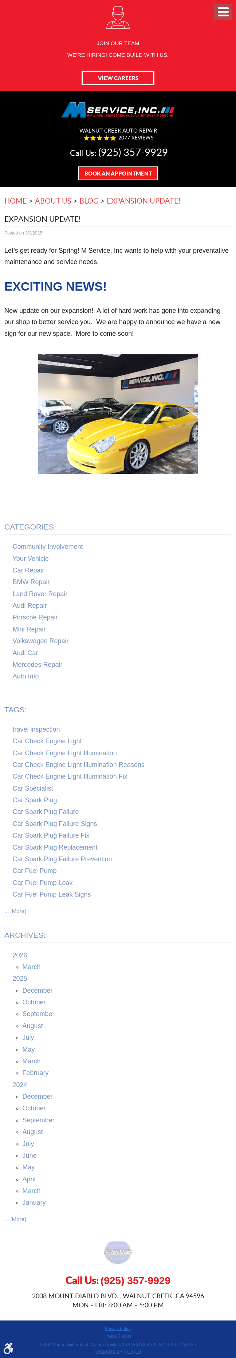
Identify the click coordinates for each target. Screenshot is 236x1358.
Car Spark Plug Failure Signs (55, 823)
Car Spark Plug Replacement (55, 847)
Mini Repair (29, 629)
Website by (118, 1352)
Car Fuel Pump (35, 870)
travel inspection (36, 729)
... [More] (15, 911)
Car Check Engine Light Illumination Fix (70, 776)
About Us (53, 201)
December (38, 990)
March (32, 967)
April (29, 1179)
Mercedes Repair (38, 664)
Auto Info (26, 676)
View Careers (118, 78)
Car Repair (28, 570)
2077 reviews (136, 137)
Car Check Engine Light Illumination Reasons (79, 764)
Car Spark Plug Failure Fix (51, 835)
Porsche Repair (35, 617)
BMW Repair (31, 582)
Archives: (25, 935)
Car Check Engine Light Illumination (65, 753)
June (30, 1155)
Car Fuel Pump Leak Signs (52, 894)
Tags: (15, 709)
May (29, 1049)
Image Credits (118, 1336)
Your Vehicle (31, 558)
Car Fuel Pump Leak (43, 882)
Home (15, 201)
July (28, 1037)
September (39, 1013)
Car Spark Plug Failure (46, 811)
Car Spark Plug (35, 800)
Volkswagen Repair (41, 641)
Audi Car (25, 653)
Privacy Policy (118, 1328)
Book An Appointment (118, 173)
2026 (20, 955)
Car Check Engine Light (47, 741)
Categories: (30, 527)
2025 (20, 978)
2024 (20, 1085)
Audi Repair (30, 605)
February (36, 1072)
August (33, 1026)
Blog (89, 201)
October (34, 1002)
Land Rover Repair (40, 594)
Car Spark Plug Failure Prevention (62, 859)
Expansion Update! (143, 201)
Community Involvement (48, 546)
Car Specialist (33, 788)
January (34, 1202)
